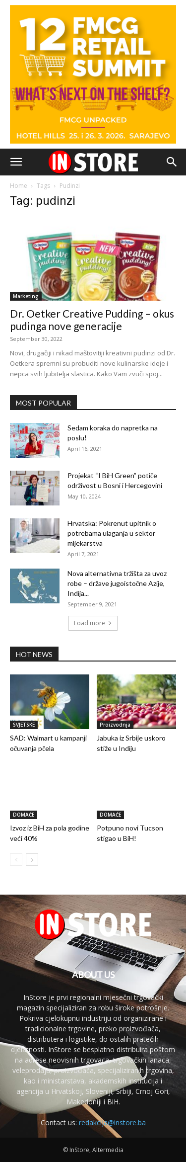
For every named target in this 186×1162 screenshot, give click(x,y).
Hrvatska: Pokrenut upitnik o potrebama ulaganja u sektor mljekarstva (111, 533)
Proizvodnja (115, 724)
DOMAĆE (23, 814)
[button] (16, 162)
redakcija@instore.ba (112, 1122)
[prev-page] (16, 859)
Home (18, 185)
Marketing (26, 296)
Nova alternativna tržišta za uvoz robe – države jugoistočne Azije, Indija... (117, 583)
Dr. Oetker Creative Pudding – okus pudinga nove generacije (92, 319)
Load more (93, 623)
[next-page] (32, 859)
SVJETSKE (24, 724)
